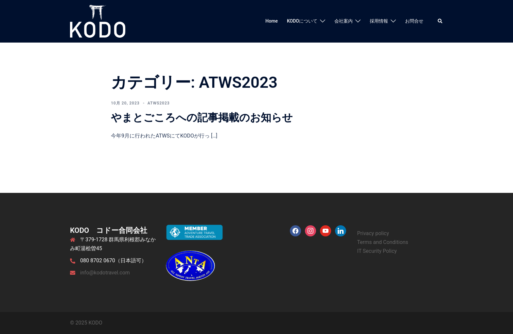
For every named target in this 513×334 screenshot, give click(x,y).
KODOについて (302, 21)
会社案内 (343, 21)
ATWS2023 (159, 103)
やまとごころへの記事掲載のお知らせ (202, 117)
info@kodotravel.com (105, 272)
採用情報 (379, 21)
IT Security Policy (377, 251)
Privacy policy (373, 233)
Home (271, 21)
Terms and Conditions (382, 242)
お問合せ (414, 21)
